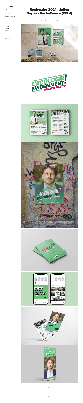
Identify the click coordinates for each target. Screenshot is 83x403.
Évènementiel (8, 33)
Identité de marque (9, 22)
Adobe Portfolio (50, 399)
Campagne (7, 28)
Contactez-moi (7, 35)
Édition (6, 30)
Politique (7, 26)
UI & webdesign (8, 24)
